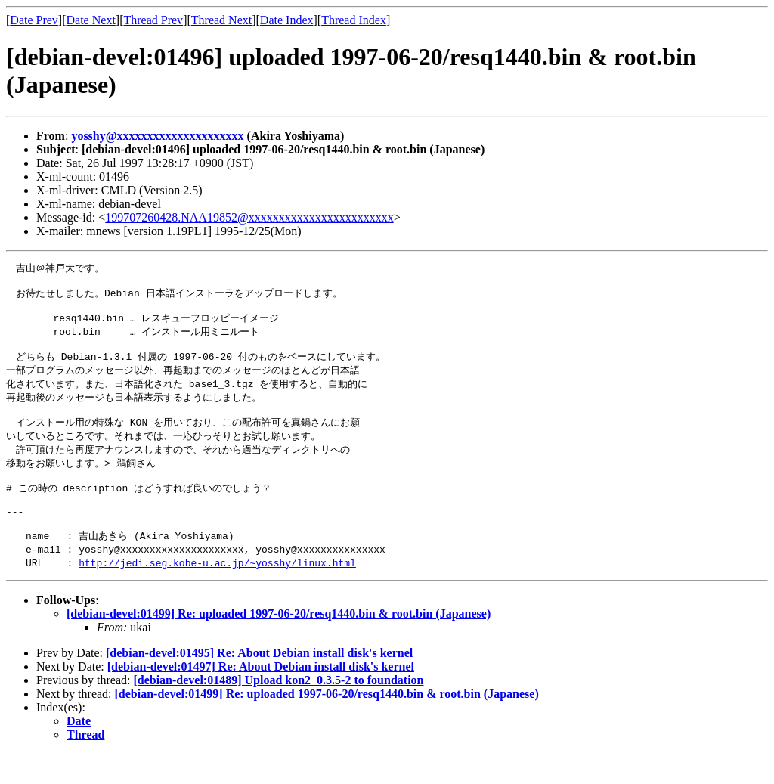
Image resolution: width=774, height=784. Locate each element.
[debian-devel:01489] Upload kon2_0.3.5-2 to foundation (278, 710)
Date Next (91, 20)
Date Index (287, 20)
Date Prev (34, 20)
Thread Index (353, 20)
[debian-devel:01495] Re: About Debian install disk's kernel (259, 683)
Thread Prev (153, 20)
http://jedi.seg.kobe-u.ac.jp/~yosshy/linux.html (217, 593)
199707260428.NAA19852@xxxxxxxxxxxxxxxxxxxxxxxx (249, 217)
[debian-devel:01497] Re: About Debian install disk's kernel (260, 696)
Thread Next (221, 20)
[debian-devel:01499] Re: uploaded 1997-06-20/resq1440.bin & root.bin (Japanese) (279, 643)
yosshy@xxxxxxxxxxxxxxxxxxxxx (157, 135)
